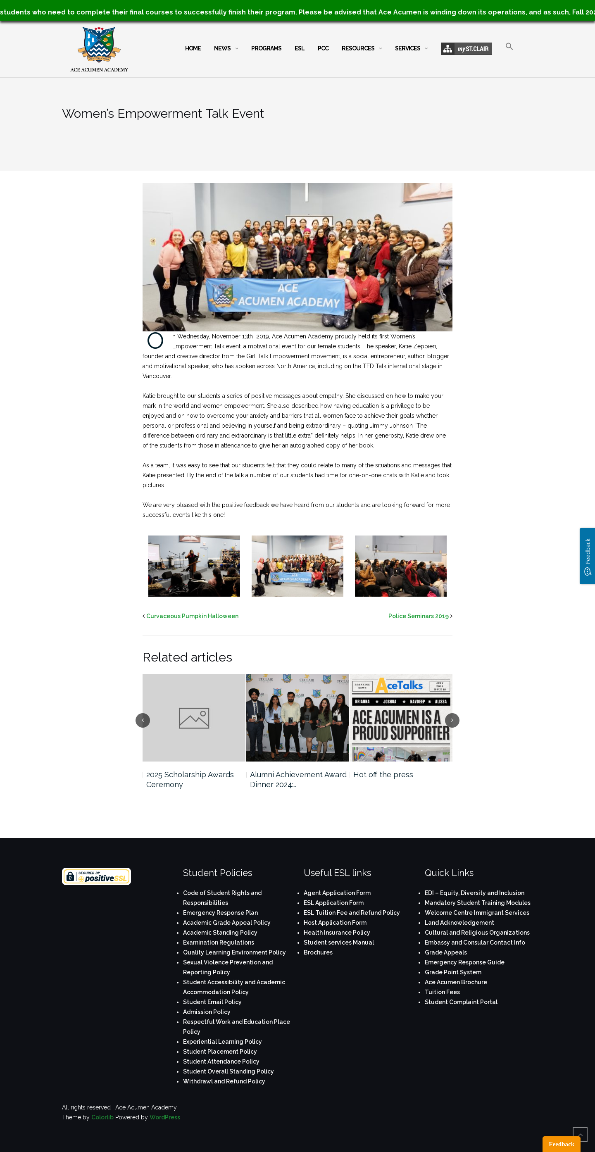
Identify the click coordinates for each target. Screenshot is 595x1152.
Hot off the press (383, 774)
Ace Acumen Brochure (456, 982)
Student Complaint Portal (461, 1002)
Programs (266, 48)
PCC (323, 48)
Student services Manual (339, 942)
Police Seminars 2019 (418, 616)
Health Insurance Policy (337, 932)
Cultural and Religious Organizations (477, 932)
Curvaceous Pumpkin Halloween (192, 616)
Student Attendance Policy (221, 1061)
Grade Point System (453, 972)
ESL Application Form (334, 903)
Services (407, 48)
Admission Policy (207, 1012)
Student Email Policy (212, 1002)
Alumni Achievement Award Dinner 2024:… (298, 779)
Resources (358, 48)
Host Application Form (335, 922)
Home (193, 48)
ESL (300, 48)
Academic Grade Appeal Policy (227, 922)
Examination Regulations (218, 942)
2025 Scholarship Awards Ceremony (190, 779)
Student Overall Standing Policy (228, 1071)
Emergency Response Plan (220, 912)
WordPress (165, 1117)
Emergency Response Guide (465, 962)
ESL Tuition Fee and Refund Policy (352, 912)
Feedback (561, 1144)
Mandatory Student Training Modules (478, 903)
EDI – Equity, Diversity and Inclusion (474, 893)
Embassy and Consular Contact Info (475, 942)
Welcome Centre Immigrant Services (477, 912)
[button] (509, 53)
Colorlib (102, 1117)
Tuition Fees (442, 992)
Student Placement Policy (220, 1051)
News (222, 48)
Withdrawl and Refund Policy (224, 1081)
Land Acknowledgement (459, 922)
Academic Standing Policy (220, 932)
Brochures (318, 952)
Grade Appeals (446, 952)
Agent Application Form (337, 893)
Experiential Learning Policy (222, 1041)
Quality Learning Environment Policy (234, 952)
